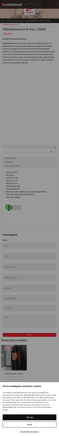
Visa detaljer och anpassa (29, 431)
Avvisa (29, 424)
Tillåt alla (29, 417)
